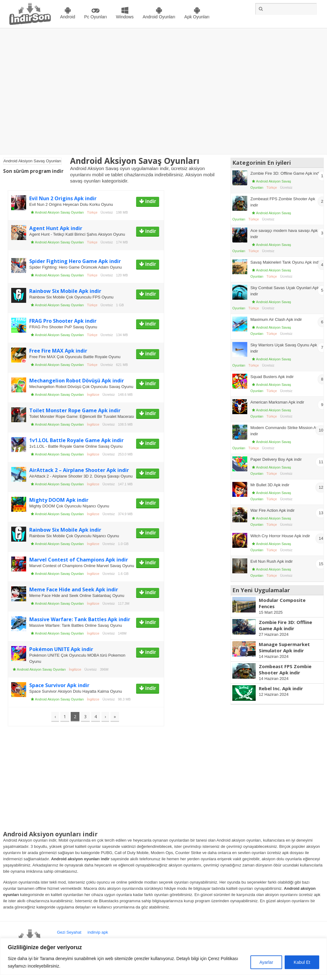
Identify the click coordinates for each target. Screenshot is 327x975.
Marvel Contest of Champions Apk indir (78, 559)
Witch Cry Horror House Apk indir (280, 536)
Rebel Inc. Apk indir (281, 688)
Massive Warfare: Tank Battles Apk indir (79, 619)
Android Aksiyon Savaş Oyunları (59, 212)
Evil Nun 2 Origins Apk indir (63, 198)
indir (150, 201)
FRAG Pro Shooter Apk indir (63, 320)
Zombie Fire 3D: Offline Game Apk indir (285, 173)
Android (67, 16)
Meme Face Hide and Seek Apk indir (73, 589)
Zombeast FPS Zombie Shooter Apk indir (285, 669)
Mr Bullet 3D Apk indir (269, 485)
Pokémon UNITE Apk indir (61, 649)
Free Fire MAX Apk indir (58, 350)
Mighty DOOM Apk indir (58, 500)
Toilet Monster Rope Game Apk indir (75, 410)
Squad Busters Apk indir (272, 376)
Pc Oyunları (95, 16)
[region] (163, 956)
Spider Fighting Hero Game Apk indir (75, 261)
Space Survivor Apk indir (59, 685)
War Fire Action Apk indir (272, 510)
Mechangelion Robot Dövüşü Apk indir (76, 380)
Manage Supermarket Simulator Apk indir (284, 647)
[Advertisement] (60, 91)
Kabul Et (302, 962)
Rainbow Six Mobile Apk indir (65, 291)
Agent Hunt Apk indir (55, 228)
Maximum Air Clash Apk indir (276, 319)
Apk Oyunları (197, 16)
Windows (125, 16)
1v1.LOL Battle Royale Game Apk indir (76, 440)
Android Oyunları (159, 16)
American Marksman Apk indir (277, 402)
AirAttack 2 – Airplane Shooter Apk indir (79, 470)
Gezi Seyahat (69, 932)
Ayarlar (266, 962)
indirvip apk (98, 932)
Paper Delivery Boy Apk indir (276, 459)
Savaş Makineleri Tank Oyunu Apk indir (285, 262)
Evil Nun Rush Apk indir (271, 561)
